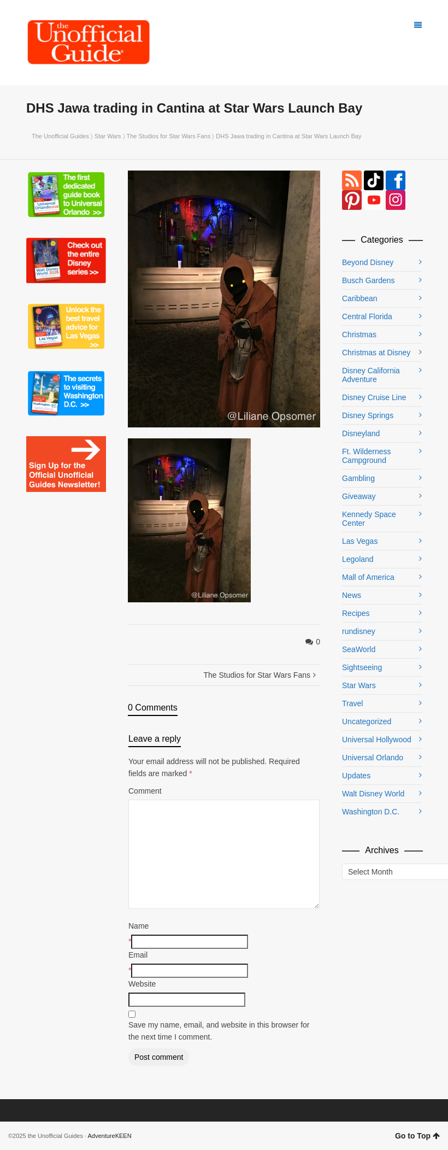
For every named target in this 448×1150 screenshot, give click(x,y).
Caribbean (360, 298)
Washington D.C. (370, 811)
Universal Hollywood (376, 739)
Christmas (359, 334)
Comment (145, 791)
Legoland (358, 559)
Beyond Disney (367, 262)
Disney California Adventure (371, 375)
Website (142, 983)
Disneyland (361, 433)
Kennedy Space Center (369, 518)
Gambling (358, 478)
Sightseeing (362, 667)
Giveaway (358, 496)
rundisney (358, 631)
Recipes (356, 613)
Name (138, 926)
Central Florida (367, 316)
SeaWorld (358, 649)
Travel (352, 703)
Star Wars (108, 136)
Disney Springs (367, 415)
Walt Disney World (373, 793)
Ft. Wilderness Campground (366, 456)
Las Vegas (360, 541)
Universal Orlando (372, 757)
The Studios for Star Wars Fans (169, 136)
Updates (356, 775)
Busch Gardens (368, 280)
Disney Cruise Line (374, 397)
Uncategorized (366, 721)
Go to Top (417, 1135)
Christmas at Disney (376, 352)
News (351, 595)
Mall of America (368, 577)
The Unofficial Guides (60, 136)
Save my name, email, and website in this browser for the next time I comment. (218, 1030)
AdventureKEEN (110, 1136)
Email (138, 954)
